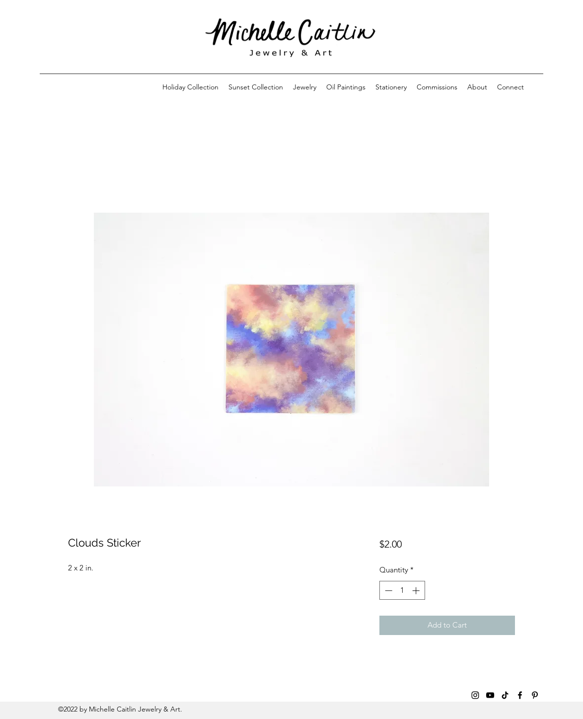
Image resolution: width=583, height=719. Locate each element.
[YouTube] (490, 695)
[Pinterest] (535, 695)
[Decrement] (387, 590)
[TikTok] (505, 695)
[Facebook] (520, 695)
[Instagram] (475, 695)
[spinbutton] (402, 590)
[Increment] (417, 590)
